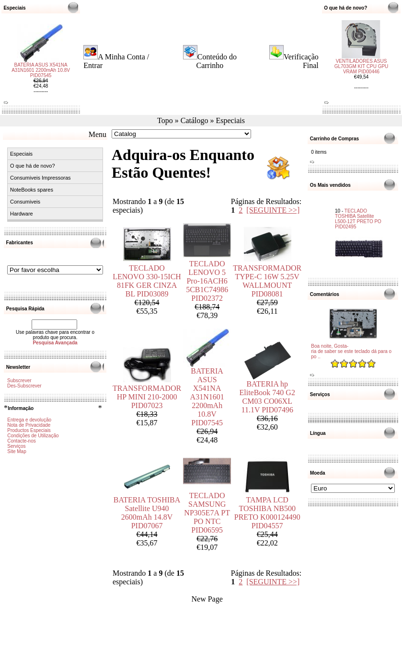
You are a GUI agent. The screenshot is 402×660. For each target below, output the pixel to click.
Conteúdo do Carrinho (216, 61)
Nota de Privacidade (28, 425)
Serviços (16, 446)
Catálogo (194, 120)
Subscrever (19, 380)
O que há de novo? (32, 166)
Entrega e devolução (29, 419)
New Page (206, 599)
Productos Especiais (29, 430)
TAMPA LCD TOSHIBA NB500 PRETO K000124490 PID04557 (267, 513)
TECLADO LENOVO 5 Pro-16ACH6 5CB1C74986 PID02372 (207, 281)
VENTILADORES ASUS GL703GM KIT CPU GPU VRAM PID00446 (361, 62)
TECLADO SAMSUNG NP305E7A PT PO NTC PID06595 (207, 512)
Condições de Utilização (32, 435)
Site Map (16, 451)
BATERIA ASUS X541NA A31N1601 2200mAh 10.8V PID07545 (40, 74)
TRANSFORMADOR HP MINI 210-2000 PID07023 (147, 397)
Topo (165, 120)
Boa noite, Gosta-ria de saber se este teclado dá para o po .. (351, 351)
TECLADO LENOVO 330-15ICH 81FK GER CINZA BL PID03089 (147, 281)
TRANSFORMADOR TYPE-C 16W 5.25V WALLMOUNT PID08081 (267, 281)
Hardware (21, 213)
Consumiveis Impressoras (40, 178)
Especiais (230, 120)
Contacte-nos (21, 441)
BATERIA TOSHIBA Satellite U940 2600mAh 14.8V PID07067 (147, 513)
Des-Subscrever (24, 385)
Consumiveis (25, 202)
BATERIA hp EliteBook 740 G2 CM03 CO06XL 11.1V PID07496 (267, 397)
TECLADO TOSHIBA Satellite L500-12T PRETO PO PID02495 (358, 214)
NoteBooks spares (31, 190)
